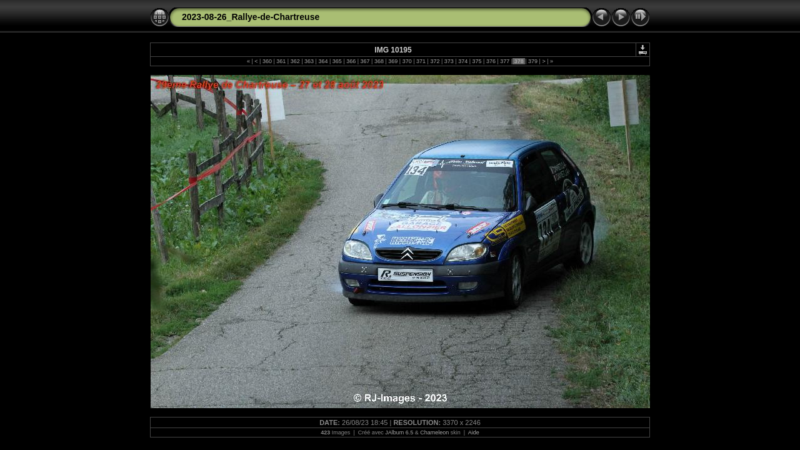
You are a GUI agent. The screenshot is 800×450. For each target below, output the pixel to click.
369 (393, 61)
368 (378, 61)
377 (505, 61)
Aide (473, 432)
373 (448, 61)
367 (365, 61)
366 (351, 61)
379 (533, 61)
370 (407, 61)
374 (463, 61)
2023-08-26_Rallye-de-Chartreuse (250, 17)
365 (337, 61)
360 (267, 61)
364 (323, 61)
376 (490, 61)
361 (281, 61)
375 (477, 61)
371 (421, 61)
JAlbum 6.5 (399, 432)
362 (295, 61)
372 (435, 61)
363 (309, 61)
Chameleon (434, 432)
